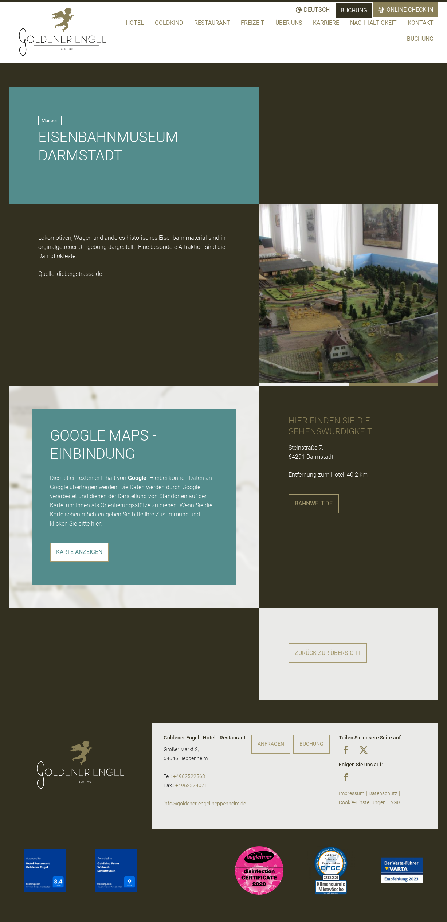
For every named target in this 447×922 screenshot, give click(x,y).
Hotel (135, 22)
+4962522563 (189, 776)
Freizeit (252, 22)
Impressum (351, 793)
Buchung (354, 10)
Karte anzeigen (79, 551)
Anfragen (271, 744)
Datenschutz (383, 793)
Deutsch (317, 9)
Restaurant (212, 22)
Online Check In (410, 9)
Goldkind (169, 22)
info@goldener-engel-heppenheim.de (205, 804)
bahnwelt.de (314, 503)
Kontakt (421, 22)
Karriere (326, 22)
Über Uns (288, 22)
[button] (304, 384)
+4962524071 (191, 785)
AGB (395, 803)
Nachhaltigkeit (373, 22)
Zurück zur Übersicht (328, 652)
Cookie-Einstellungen (362, 803)
